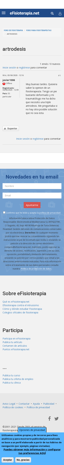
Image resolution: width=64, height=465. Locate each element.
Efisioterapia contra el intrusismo (21, 305)
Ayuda (36, 403)
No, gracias (23, 459)
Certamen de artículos (15, 345)
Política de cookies (13, 407)
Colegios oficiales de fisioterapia (20, 312)
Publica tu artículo (12, 342)
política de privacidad (49, 212)
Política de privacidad (38, 407)
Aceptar (7, 459)
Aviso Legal (9, 403)
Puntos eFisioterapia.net (16, 349)
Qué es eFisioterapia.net (16, 301)
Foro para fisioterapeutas (38, 30)
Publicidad (48, 403)
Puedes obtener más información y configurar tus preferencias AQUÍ (32, 451)
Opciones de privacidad (32, 430)
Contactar (24, 403)
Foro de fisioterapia (13, 30)
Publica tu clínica (12, 382)
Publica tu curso (11, 375)
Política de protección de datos (36, 268)
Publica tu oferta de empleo (18, 379)
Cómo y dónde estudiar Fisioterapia (22, 308)
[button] (60, 13)
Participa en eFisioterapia (16, 338)
